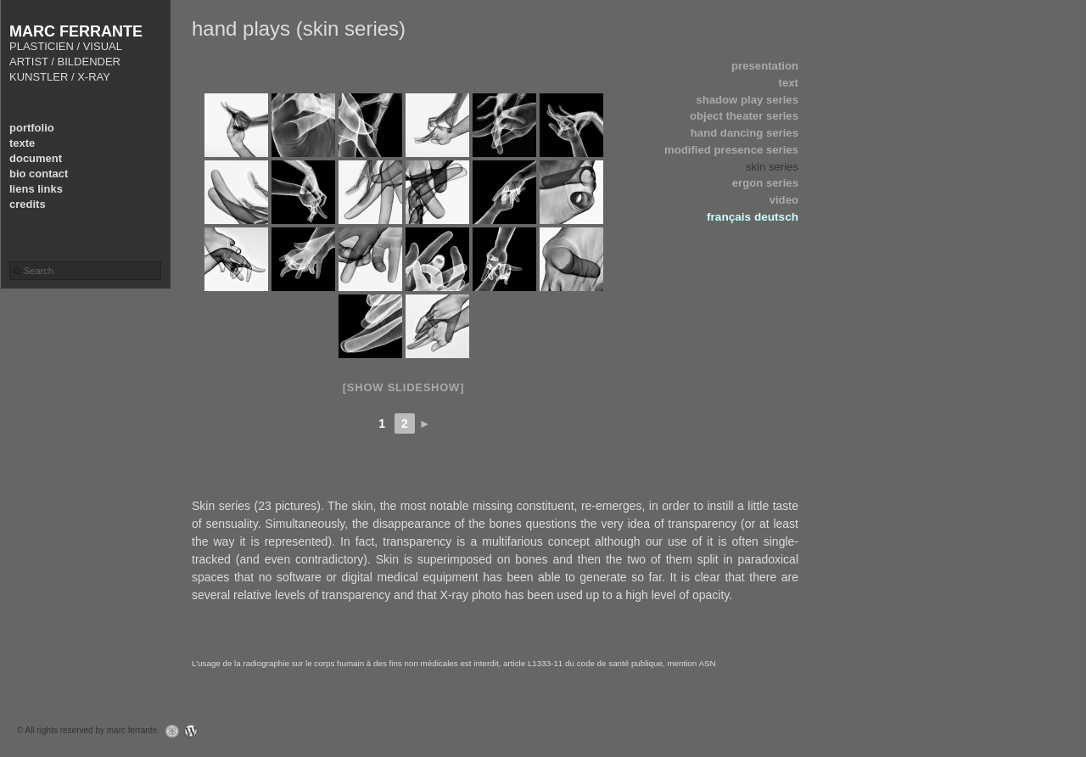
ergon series (765, 183)
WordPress (195, 731)
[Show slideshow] (403, 387)
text (788, 82)
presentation (764, 65)
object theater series (744, 115)
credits (27, 204)
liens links (36, 188)
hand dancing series (744, 132)
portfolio (31, 127)
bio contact (38, 173)
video (784, 199)
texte (22, 143)
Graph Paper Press (168, 731)
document (35, 158)
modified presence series (731, 149)
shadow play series (747, 99)
